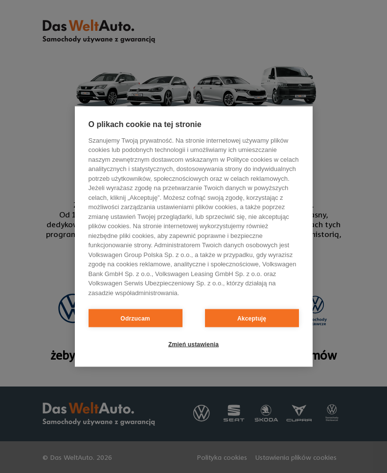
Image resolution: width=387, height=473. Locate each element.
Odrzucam (135, 318)
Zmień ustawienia (193, 344)
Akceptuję (251, 318)
